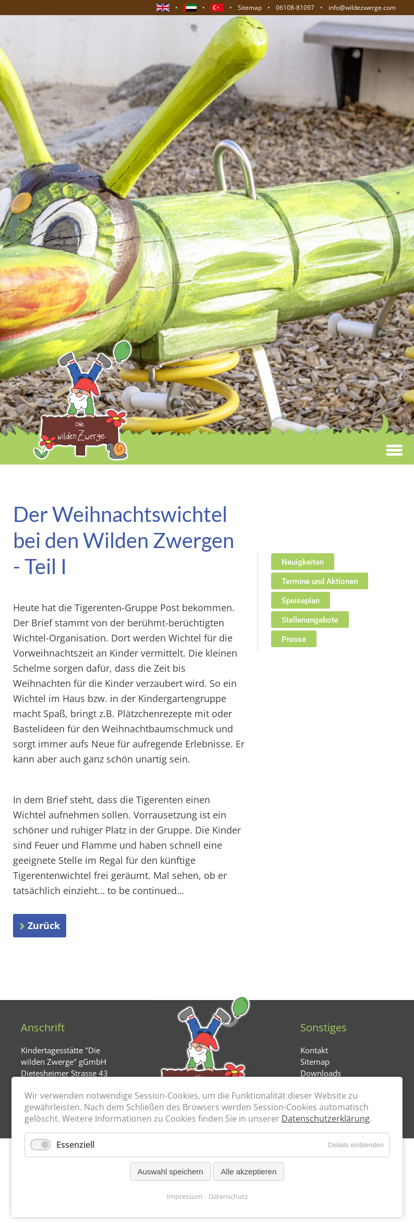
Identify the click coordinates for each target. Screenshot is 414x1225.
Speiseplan (301, 600)
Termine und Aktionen (320, 581)
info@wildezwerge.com (362, 7)
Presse (294, 639)
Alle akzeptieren (249, 1171)
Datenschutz (228, 1196)
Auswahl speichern (170, 1171)
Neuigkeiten (303, 562)
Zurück (44, 925)
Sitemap (250, 7)
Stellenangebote (310, 620)
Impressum (184, 1196)
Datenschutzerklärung (326, 1118)
